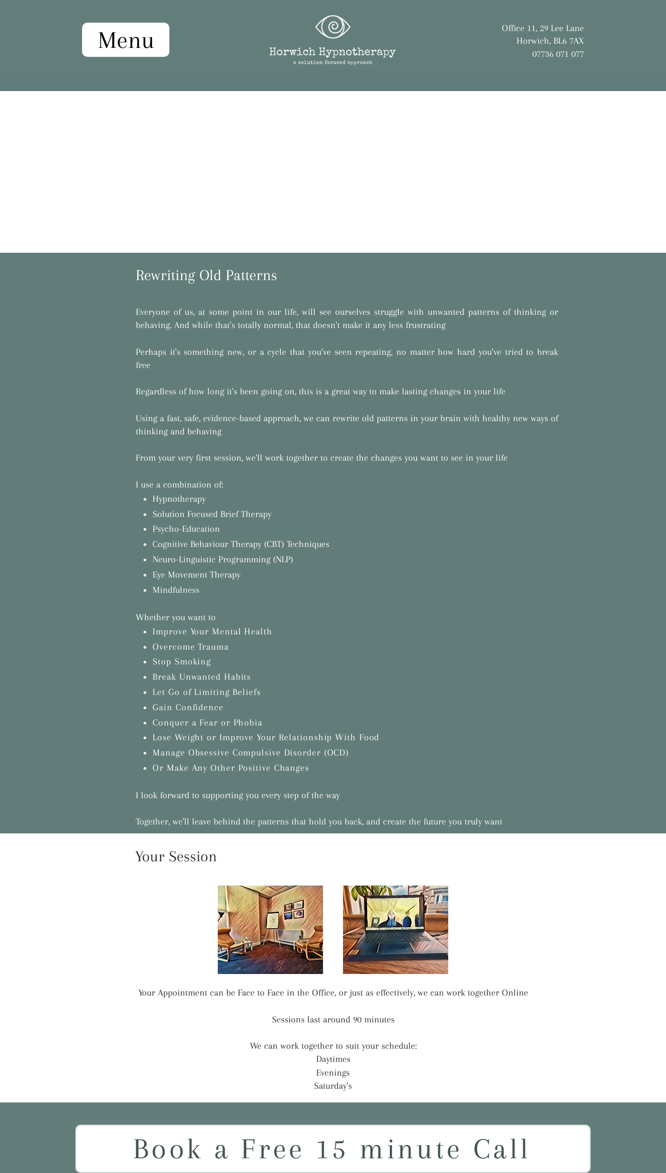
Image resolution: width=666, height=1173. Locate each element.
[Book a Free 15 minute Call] (333, 1149)
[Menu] (125, 40)
